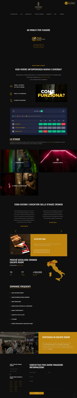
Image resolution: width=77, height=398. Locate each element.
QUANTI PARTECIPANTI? (17, 310)
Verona (11, 381)
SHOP (21, 14)
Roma (11, 389)
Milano (20, 383)
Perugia (11, 391)
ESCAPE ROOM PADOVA (14, 14)
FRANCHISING (62, 14)
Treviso (20, 386)
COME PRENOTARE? (16, 301)
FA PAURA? (14, 319)
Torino (16, 384)
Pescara (16, 381)
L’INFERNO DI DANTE (28, 14)
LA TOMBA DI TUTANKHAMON (38, 14)
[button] (51, 93)
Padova (11, 384)
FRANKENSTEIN (48, 14)
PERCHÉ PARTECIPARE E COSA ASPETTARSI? (22, 323)
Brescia (11, 383)
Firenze (16, 391)
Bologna (16, 387)
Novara (16, 389)
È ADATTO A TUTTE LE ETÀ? (18, 315)
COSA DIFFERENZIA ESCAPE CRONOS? (20, 297)
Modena (20, 381)
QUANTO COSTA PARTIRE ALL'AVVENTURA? (22, 306)
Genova (20, 384)
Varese (11, 387)
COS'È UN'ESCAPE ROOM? (18, 293)
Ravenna (11, 386)
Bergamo (16, 386)
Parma (16, 383)
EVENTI (55, 14)
